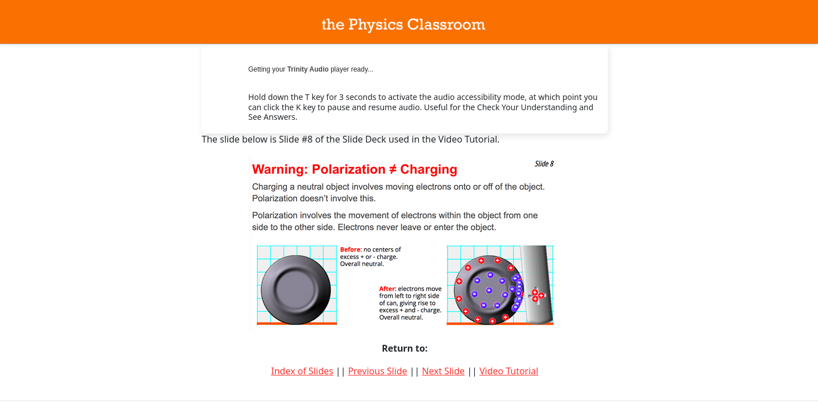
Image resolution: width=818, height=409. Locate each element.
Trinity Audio (308, 69)
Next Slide (443, 371)
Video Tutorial (509, 371)
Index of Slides (302, 371)
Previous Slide (377, 371)
